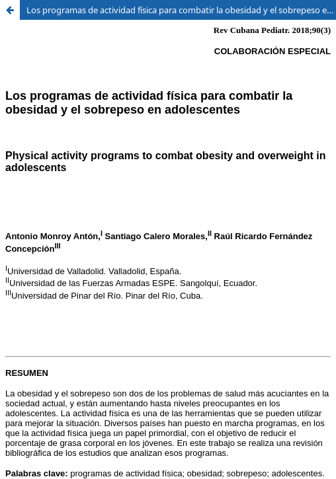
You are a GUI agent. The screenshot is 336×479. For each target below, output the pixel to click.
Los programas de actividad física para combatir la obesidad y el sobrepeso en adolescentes (181, 10)
